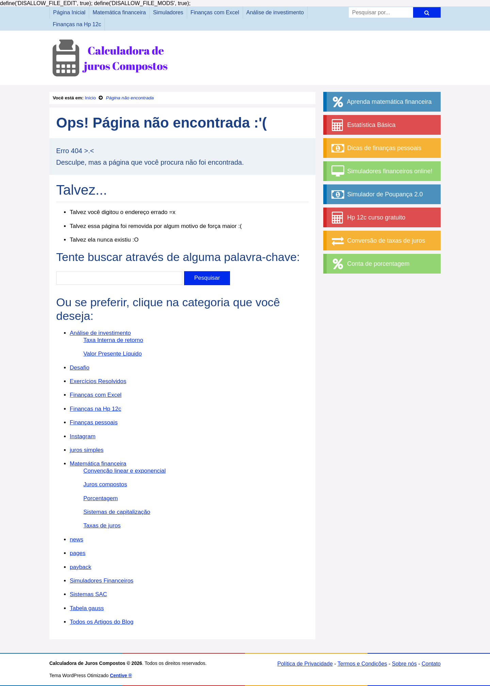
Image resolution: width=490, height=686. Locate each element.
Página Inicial (69, 12)
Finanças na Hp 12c (77, 24)
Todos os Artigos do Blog (101, 622)
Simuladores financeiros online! (381, 171)
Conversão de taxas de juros (377, 241)
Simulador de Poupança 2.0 (376, 194)
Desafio (79, 367)
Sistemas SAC (88, 594)
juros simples (86, 450)
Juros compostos (105, 484)
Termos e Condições (362, 664)
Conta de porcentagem (369, 264)
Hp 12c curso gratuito (367, 218)
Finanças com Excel (215, 12)
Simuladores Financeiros (101, 580)
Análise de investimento (275, 12)
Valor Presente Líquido (112, 353)
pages (77, 553)
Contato (431, 664)
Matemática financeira (119, 12)
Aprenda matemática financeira (380, 102)
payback (80, 567)
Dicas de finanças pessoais (375, 148)
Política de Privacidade (305, 664)
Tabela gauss (87, 608)
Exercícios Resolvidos (98, 381)
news (76, 539)
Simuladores (168, 12)
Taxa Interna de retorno (113, 340)
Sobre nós (404, 664)
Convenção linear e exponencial (124, 471)
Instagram (83, 436)
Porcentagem (100, 498)
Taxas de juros (102, 525)
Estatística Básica (362, 125)
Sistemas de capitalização (116, 512)
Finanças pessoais (94, 422)
